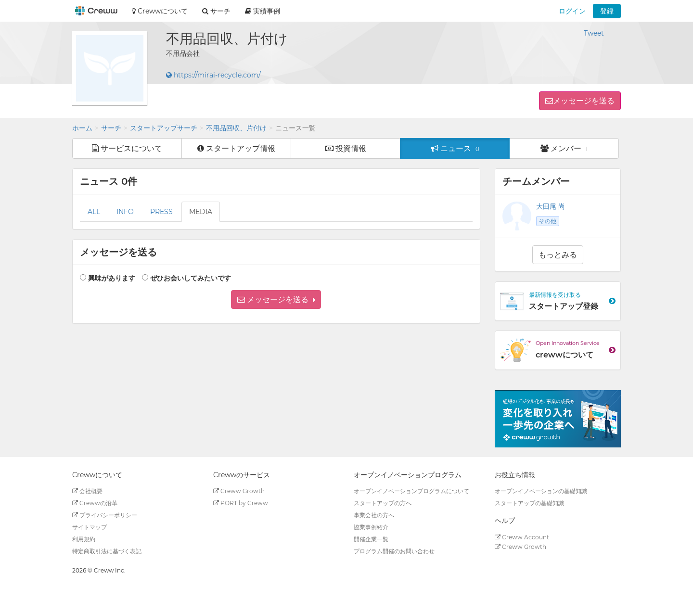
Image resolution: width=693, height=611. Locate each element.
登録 (607, 11)
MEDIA (200, 211)
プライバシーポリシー (104, 515)
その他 (547, 221)
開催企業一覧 (371, 539)
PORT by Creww (240, 503)
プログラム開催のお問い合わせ (394, 551)
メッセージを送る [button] (584, 100)
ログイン (572, 11)
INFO (125, 211)
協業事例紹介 (371, 527)
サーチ (111, 128)
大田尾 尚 (550, 206)
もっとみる (558, 254)
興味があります (111, 278)
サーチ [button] (216, 11)
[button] (276, 299)
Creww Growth (239, 491)
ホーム (82, 128)
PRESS (161, 211)
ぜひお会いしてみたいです (190, 278)
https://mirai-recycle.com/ (213, 75)
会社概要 (87, 491)
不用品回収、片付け (236, 128)
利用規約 (83, 539)
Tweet (594, 33)
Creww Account (522, 537)
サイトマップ (89, 527)
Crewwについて (160, 11)
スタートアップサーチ (163, 128)
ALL (94, 211)
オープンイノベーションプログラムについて (411, 491)
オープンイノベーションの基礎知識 (541, 491)
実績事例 (262, 11)
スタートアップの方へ (382, 503)
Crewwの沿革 (94, 503)
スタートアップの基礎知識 (529, 503)
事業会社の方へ (374, 515)
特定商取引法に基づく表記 (106, 551)
